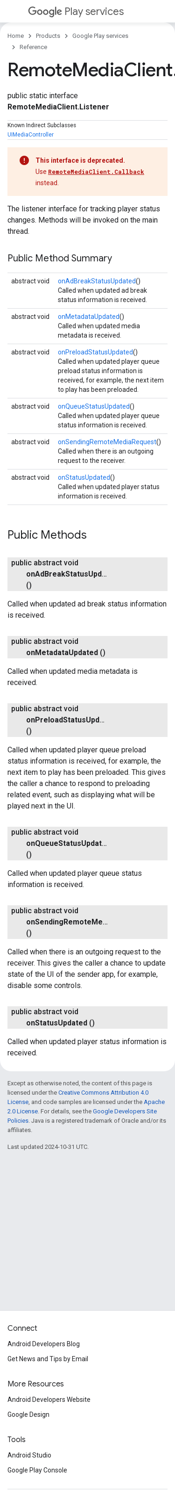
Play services (76, 11)
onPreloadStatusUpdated (95, 352)
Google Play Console (37, 1470)
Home (15, 35)
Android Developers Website (49, 1399)
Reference (33, 47)
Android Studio (29, 1455)
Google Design (28, 1414)
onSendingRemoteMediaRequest (107, 442)
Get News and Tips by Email (47, 1359)
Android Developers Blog (43, 1344)
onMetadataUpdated (88, 316)
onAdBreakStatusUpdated (97, 281)
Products (48, 35)
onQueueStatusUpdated (94, 406)
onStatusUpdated (84, 477)
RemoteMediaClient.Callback (96, 171)
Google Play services (100, 35)
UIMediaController (30, 134)
